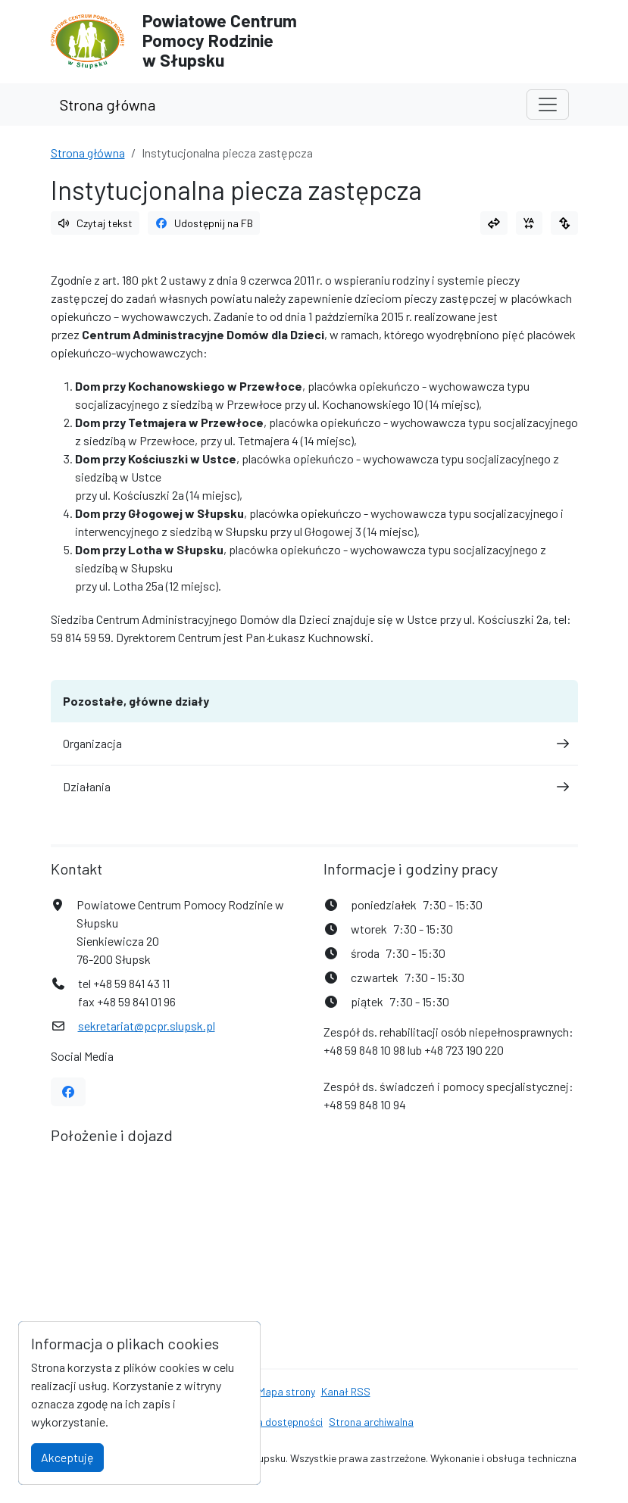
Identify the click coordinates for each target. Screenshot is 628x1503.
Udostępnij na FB (204, 223)
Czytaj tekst (95, 223)
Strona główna (107, 104)
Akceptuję (67, 1457)
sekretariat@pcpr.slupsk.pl (146, 1025)
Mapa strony (286, 1391)
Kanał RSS (345, 1391)
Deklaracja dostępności (268, 1421)
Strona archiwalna (371, 1421)
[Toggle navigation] (547, 104)
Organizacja (314, 743)
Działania (314, 786)
